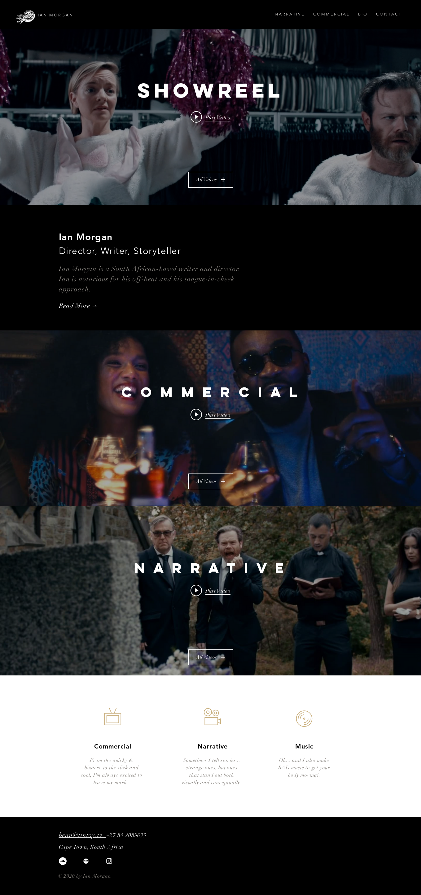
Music (304, 746)
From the (101, 760)
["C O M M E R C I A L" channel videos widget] (210, 418)
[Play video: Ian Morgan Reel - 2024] (210, 117)
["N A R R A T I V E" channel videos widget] (210, 594)
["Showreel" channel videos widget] (210, 117)
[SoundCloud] (63, 861)
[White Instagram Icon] (109, 861)
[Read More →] (92, 306)
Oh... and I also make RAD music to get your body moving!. (304, 767)
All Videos (210, 180)
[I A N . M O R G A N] (72, 15)
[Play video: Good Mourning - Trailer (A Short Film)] (210, 590)
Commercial (112, 746)
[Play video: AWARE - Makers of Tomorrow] (210, 414)
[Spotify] (86, 861)
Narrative (213, 746)
